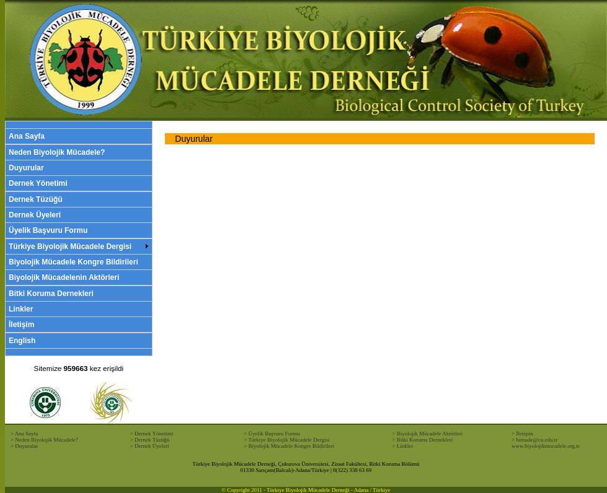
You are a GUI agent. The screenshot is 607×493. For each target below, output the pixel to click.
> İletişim (522, 433)
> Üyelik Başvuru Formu (271, 433)
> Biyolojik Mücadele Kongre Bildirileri (289, 446)
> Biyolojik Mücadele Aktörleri (427, 433)
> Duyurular (24, 446)
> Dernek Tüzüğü (149, 440)
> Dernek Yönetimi (152, 433)
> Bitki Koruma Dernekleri (422, 440)
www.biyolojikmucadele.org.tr (546, 446)
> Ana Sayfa (24, 433)
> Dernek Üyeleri (149, 446)
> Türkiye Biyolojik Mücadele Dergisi (286, 440)
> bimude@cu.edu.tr (534, 440)
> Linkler (402, 446)
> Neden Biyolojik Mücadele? (44, 440)
